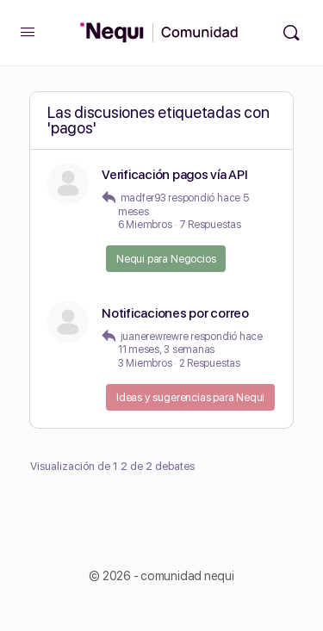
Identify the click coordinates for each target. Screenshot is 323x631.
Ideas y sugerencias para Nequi (190, 397)
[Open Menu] (27, 31)
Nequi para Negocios (165, 258)
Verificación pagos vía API (175, 174)
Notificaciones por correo (175, 313)
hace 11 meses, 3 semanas (190, 343)
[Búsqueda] (291, 32)
